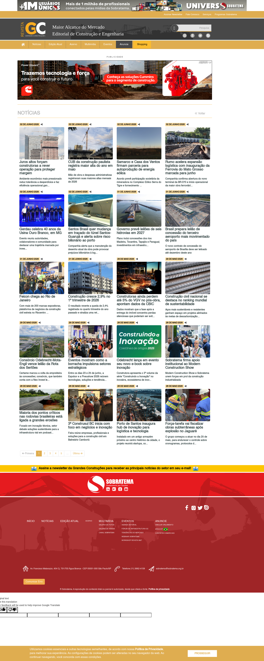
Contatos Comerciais (164, 533)
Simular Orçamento (164, 525)
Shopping (142, 44)
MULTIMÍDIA (106, 521)
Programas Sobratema (226, 14)
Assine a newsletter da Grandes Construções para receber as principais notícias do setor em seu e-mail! (115, 468)
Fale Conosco (192, 14)
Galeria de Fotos (106, 525)
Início (31, 521)
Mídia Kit (159, 529)
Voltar (200, 113)
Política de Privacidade (149, 649)
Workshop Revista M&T (132, 540)
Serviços (207, 14)
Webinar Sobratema (130, 536)
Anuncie (124, 44)
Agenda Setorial (129, 525)
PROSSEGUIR (202, 653)
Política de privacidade (159, 589)
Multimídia (90, 44)
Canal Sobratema (106, 533)
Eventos (107, 44)
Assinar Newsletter (173, 14)
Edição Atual (55, 44)
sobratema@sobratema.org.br (170, 569)
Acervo (73, 44)
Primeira (28, 453)
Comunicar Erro (34, 582)
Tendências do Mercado (133, 533)
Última (77, 453)
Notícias (36, 44)
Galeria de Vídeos (107, 529)
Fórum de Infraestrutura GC (135, 529)
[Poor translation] (12, 610)
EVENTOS (128, 521)
